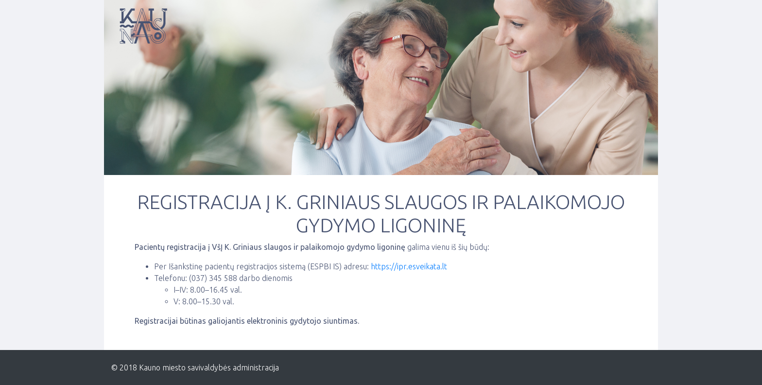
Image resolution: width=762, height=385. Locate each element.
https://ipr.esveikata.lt (409, 266)
